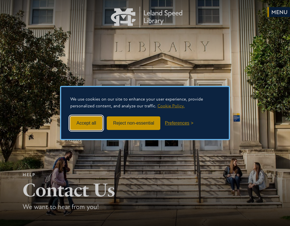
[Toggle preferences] (179, 123)
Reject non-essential (133, 123)
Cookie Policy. (171, 106)
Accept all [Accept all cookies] (86, 123)
